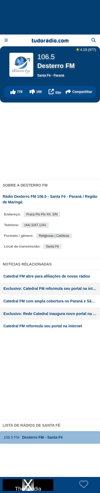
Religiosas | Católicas (54, 236)
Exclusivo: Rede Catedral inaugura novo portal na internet (51, 314)
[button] (16, 92)
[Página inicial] (50, 40)
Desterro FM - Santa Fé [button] (33, 437)
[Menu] (6, 40)
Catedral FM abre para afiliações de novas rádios (46, 276)
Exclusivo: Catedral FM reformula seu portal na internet (51, 288)
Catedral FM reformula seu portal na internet (42, 326)
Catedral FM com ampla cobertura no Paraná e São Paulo (51, 301)
